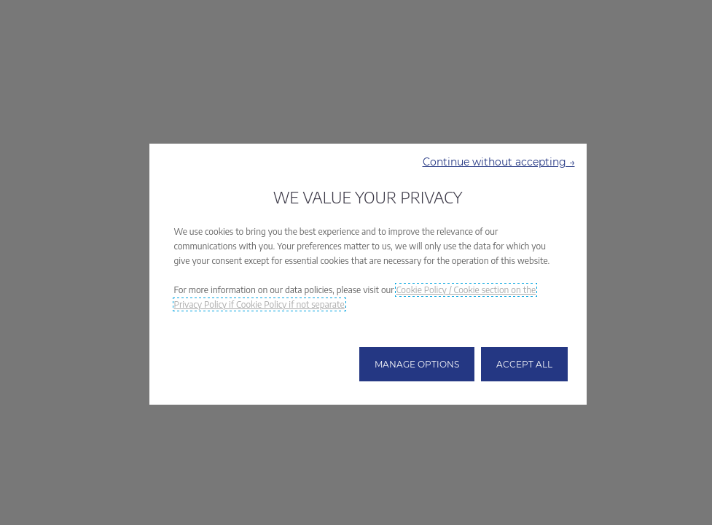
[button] (499, 161)
